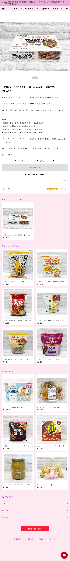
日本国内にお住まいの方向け (35, 175)
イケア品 (5, 518)
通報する (65, 180)
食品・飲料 (6, 511)
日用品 (4, 504)
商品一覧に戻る (35, 529)
